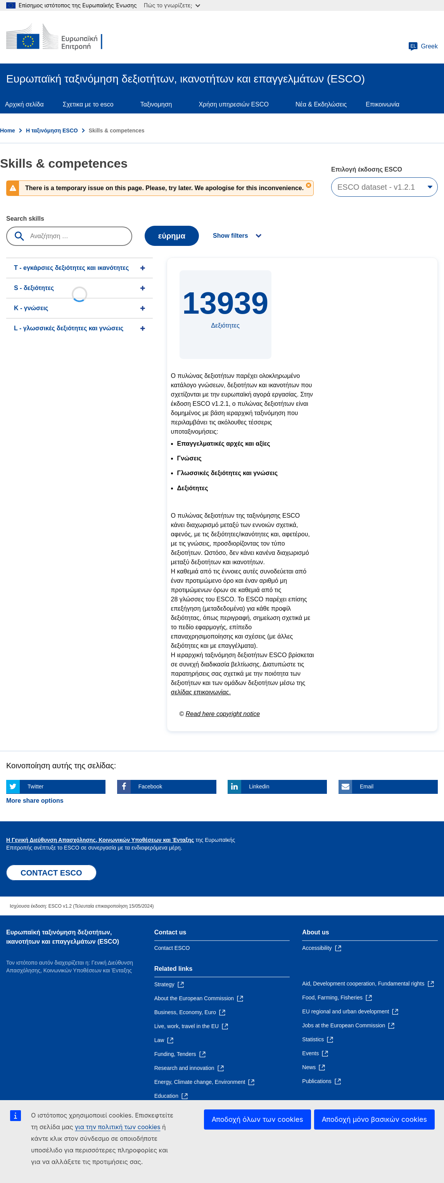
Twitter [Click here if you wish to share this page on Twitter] (35, 786)
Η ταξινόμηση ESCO (52, 130)
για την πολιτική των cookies (118, 1127)
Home (7, 130)
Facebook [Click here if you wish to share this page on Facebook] (150, 786)
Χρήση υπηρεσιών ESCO (234, 104)
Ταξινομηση (156, 104)
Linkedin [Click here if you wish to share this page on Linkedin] (259, 786)
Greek (423, 46)
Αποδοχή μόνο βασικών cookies (374, 1119)
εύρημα (171, 236)
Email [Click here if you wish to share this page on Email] (366, 786)
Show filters (230, 235)
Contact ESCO (172, 948)
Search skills (25, 218)
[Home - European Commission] (62, 37)
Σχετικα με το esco (88, 104)
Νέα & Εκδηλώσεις (321, 104)
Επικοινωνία (382, 104)
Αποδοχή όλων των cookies (257, 1119)
